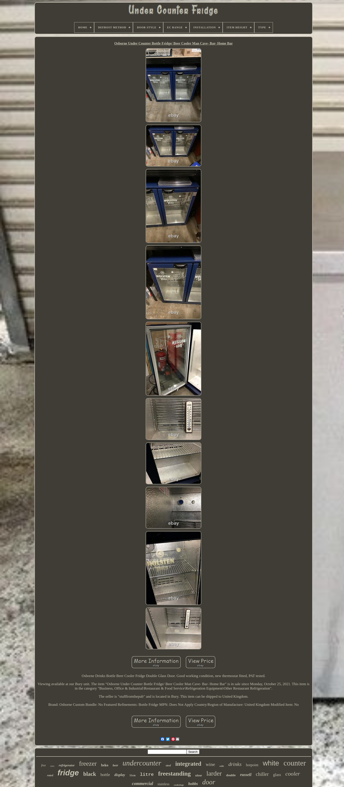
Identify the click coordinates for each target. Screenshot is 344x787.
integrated (188, 763)
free (43, 765)
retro (52, 766)
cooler (292, 774)
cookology (179, 784)
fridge (68, 772)
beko (104, 765)
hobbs (193, 784)
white (271, 763)
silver (198, 775)
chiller (262, 774)
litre (147, 774)
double (231, 775)
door (208, 782)
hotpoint (252, 765)
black (89, 774)
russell (245, 774)
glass (277, 775)
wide (221, 766)
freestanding (174, 773)
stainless (163, 784)
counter (294, 763)
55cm (132, 775)
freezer (88, 763)
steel (168, 765)
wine (210, 764)
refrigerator (67, 765)
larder (214, 773)
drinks (235, 764)
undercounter (142, 763)
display (119, 775)
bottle (105, 774)
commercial (142, 783)
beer (115, 765)
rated (50, 775)
